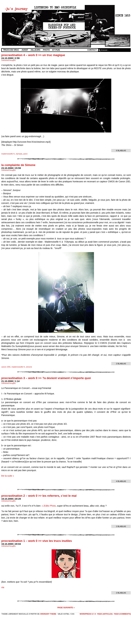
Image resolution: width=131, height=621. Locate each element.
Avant (25, 50)
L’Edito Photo (49, 505)
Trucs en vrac (11, 50)
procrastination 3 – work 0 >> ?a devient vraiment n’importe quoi (46, 378)
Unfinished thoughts (8, 60)
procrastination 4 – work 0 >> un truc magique (33, 55)
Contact (92, 50)
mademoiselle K (8, 154)
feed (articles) (105, 614)
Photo (46, 50)
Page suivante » (66, 607)
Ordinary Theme (48, 614)
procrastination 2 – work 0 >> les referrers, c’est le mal (38, 495)
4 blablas (121, 481)
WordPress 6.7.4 (88, 614)
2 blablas (121, 363)
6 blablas (121, 150)
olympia (19, 154)
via (2, 587)
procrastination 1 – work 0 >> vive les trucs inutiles (36, 541)
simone (29, 367)
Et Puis (56, 50)
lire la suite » (7, 475)
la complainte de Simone (18, 165)
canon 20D (5, 367)
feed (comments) (122, 614)
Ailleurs (35, 50)
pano (25, 154)
